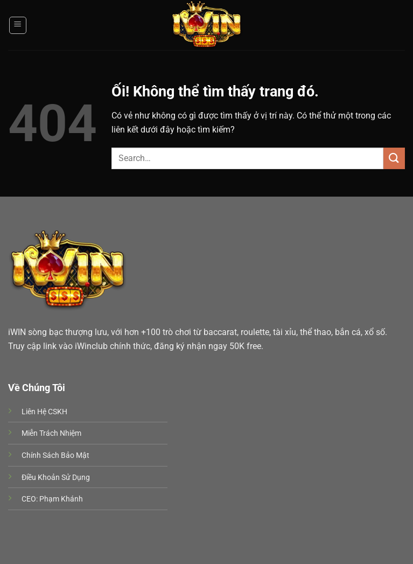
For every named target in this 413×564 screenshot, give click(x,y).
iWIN (17, 332)
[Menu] (18, 25)
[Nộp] (394, 158)
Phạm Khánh (61, 499)
